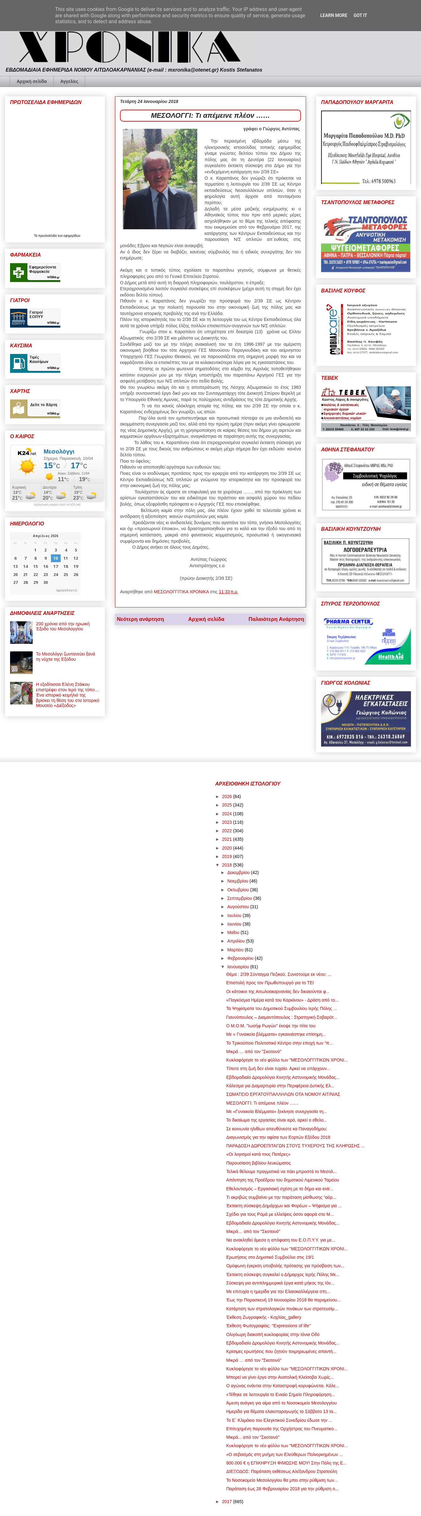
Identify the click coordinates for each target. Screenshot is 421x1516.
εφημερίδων (72, 235)
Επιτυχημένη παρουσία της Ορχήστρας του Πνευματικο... (281, 1428)
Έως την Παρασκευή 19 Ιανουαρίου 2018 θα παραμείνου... (283, 1299)
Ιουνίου (235, 923)
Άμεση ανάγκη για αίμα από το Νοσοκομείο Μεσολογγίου (281, 1402)
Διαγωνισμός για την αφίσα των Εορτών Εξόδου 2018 (278, 1137)
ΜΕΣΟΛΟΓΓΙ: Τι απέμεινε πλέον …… (262, 1103)
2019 (227, 856)
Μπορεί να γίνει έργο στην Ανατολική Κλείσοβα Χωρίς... (280, 1377)
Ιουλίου (235, 915)
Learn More (333, 15)
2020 (227, 847)
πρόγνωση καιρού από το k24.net (57, 504)
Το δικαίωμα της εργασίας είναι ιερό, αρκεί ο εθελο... (276, 1119)
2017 (227, 1501)
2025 (227, 804)
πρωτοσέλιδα (48, 235)
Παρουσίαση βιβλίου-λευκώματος (258, 1163)
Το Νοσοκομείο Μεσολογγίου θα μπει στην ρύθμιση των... (282, 1480)
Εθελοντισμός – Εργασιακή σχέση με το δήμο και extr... (279, 1188)
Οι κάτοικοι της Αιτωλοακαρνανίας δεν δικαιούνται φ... (278, 991)
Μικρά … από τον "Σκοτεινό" (254, 1051)
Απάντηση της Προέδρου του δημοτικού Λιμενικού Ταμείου (282, 1179)
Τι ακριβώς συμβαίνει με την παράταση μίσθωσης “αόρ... (281, 1197)
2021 (227, 839)
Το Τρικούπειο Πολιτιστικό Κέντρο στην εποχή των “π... (279, 1043)
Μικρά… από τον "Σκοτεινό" (253, 1231)
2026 (227, 796)
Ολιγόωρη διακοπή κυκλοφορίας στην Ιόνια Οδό (273, 1334)
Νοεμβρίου (238, 880)
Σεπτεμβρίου (240, 898)
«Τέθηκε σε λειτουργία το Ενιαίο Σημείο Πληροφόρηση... (280, 1394)
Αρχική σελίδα (32, 81)
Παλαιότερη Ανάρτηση (276, 619)
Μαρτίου (236, 949)
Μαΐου (233, 932)
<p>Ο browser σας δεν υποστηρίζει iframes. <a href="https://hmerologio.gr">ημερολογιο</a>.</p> (45, 563)
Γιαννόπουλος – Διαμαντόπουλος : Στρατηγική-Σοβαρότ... (281, 1017)
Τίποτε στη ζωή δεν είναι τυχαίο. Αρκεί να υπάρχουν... (278, 1068)
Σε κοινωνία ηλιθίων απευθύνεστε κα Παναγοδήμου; (276, 1128)
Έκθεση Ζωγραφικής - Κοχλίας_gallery (263, 1317)
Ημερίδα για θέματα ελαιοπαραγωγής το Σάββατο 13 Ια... (281, 1411)
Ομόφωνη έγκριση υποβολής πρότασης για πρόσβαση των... (285, 1265)
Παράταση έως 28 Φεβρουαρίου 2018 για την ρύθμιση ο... (282, 1488)
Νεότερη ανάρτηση (140, 619)
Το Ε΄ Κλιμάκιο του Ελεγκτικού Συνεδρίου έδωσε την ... (279, 1420)
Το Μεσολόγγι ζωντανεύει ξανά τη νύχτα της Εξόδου (65, 656)
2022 (227, 830)
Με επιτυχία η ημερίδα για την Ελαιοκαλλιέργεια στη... (278, 1291)
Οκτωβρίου (238, 889)
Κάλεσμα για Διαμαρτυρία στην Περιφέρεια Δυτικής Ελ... (280, 1085)
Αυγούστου (238, 906)
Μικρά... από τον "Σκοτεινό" (253, 1437)
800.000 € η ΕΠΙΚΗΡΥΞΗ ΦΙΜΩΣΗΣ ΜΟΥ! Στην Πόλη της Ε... (286, 1462)
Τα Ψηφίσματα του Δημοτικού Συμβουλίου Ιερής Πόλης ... (281, 1008)
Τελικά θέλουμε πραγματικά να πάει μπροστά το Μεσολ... (281, 1171)
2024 (227, 813)
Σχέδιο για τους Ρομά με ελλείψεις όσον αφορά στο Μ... (280, 1214)
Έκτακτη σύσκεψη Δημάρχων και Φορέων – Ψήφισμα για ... (284, 1205)
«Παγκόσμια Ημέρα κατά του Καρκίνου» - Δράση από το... (282, 1000)
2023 (227, 822)
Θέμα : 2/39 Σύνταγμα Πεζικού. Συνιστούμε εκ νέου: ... (278, 974)
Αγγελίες (69, 81)
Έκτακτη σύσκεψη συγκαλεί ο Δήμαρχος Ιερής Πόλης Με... (283, 1274)
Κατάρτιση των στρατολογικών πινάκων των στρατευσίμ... (282, 1308)
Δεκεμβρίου (239, 872)
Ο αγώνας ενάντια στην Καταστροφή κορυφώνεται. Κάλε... (282, 1385)
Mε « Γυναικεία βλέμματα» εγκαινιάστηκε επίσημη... (276, 1034)
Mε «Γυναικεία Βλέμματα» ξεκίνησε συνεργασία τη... (276, 1111)
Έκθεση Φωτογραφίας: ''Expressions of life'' (268, 1325)
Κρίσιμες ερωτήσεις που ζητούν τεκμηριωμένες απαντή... (281, 1351)
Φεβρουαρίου (240, 958)
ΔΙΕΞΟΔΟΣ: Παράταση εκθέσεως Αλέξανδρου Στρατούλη (281, 1471)
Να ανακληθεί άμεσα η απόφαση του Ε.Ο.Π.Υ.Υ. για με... (280, 1239)
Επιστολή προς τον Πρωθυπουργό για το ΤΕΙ (270, 982)
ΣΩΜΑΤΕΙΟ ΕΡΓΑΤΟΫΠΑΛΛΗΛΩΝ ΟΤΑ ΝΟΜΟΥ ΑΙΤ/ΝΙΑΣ (283, 1094)
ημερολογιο (66, 590)
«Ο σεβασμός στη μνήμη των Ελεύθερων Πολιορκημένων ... (284, 1454)
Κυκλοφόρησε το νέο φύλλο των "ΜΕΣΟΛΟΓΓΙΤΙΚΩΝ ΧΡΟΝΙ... (287, 1059)
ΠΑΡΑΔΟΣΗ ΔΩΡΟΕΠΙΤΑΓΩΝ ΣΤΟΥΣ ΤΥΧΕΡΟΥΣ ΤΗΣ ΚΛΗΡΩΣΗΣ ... (295, 1145)
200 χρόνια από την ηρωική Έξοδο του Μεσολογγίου (63, 626)
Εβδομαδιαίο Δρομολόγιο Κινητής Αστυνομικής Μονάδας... (283, 1077)
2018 (227, 864)
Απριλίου (236, 940)
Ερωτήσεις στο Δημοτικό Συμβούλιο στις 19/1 (270, 1257)
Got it (360, 15)
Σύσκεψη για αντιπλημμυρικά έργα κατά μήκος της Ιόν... (280, 1282)
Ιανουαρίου (238, 966)
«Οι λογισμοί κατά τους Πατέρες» (258, 1154)
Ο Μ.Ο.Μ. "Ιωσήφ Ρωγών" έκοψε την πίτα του (270, 1025)
